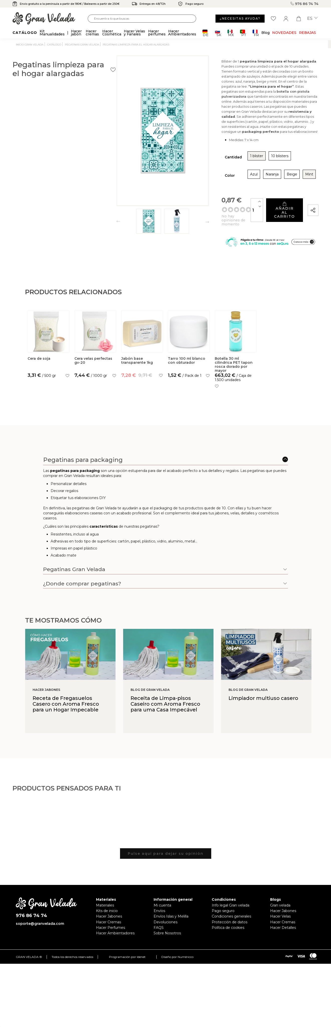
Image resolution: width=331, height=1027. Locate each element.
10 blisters (236, 163)
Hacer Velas (280, 923)
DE (205, 33)
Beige (248, 181)
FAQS (159, 934)
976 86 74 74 (304, 4)
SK (218, 33)
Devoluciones (165, 928)
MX (231, 33)
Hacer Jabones (109, 923)
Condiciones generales (231, 923)
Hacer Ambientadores (115, 939)
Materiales (105, 912)
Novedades (284, 32)
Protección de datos (229, 928)
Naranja (228, 181)
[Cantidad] (228, 213)
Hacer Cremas (108, 928)
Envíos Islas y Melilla (171, 923)
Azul (210, 181)
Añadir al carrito (270, 213)
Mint (266, 181)
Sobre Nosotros (167, 939)
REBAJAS (307, 32)
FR (256, 33)
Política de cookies (228, 934)
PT (243, 33)
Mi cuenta (162, 912)
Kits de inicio (107, 917)
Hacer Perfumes (110, 934)
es (312, 18)
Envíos (159, 917)
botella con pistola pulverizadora (271, 109)
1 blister (213, 163)
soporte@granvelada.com (40, 930)
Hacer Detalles (283, 934)
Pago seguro (223, 917)
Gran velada (280, 912)
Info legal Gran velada (230, 912)
